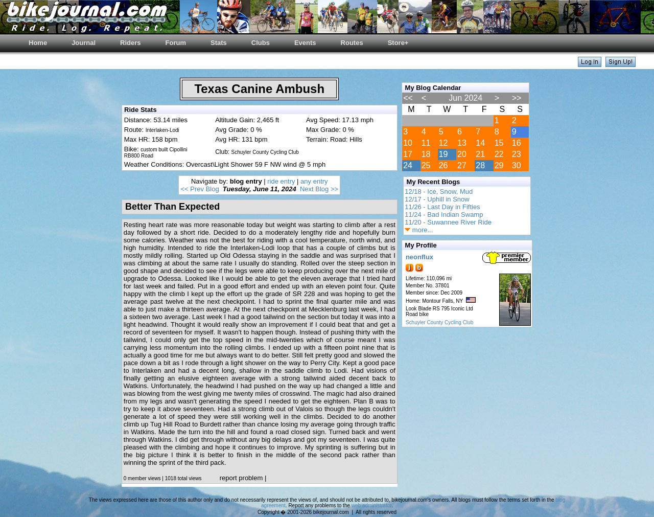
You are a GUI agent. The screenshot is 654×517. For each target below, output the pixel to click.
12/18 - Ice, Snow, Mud (439, 191)
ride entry (281, 181)
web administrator (371, 505)
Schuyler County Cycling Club (439, 322)
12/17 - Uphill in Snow (437, 199)
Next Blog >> (319, 189)
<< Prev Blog (199, 189)
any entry (314, 181)
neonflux (419, 257)
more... (419, 230)
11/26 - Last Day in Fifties (442, 207)
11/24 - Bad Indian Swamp (444, 214)
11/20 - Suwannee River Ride (448, 222)
